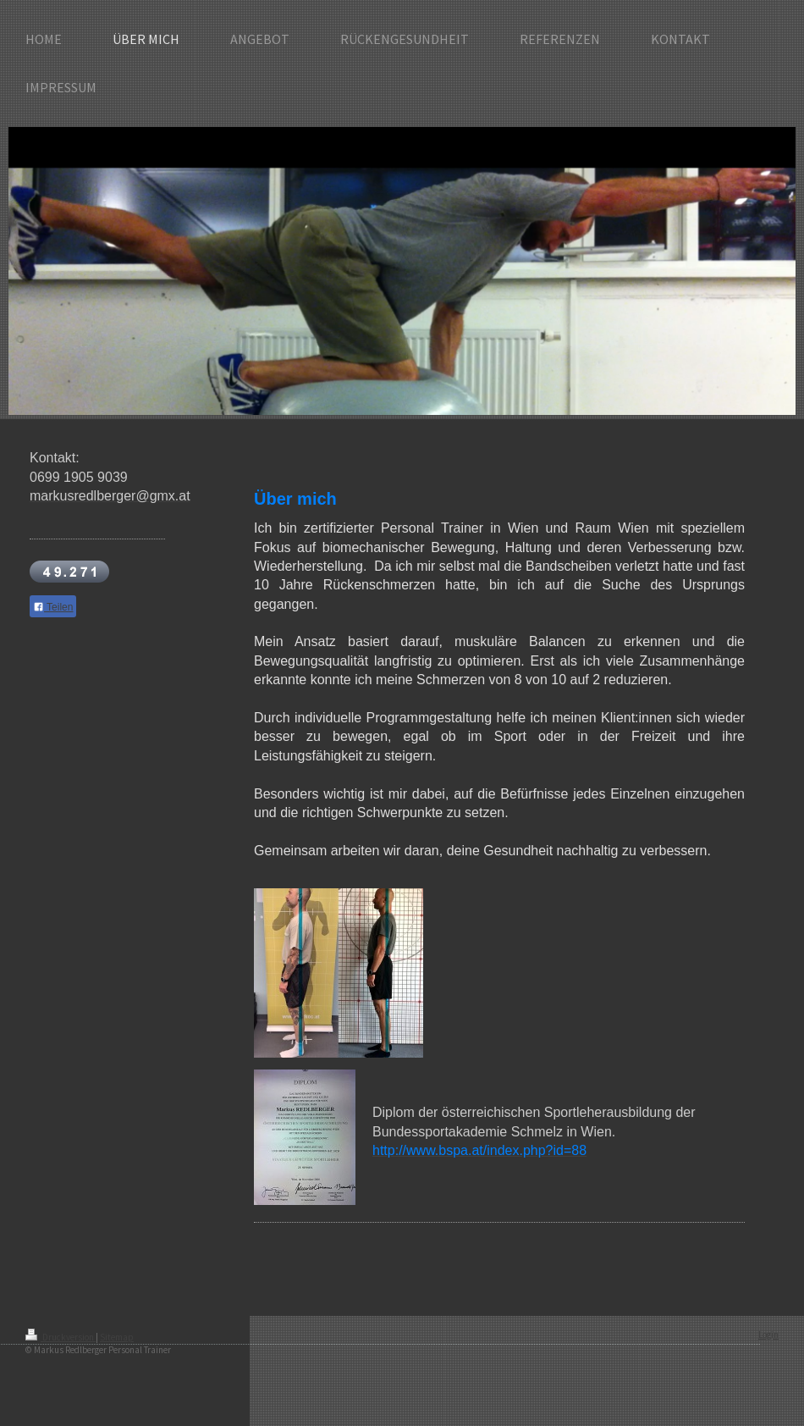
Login (768, 1334)
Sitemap (117, 1337)
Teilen (53, 607)
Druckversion (60, 1337)
